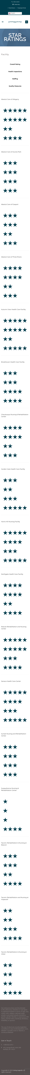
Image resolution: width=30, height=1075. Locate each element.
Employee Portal (22, 8)
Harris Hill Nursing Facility (10, 522)
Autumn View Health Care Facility (13, 309)
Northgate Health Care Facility (12, 574)
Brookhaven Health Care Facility (12, 362)
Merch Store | (12, 8)
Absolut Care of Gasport (9, 204)
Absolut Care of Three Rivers (11, 257)
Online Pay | (17, 4)
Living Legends (18, 1070)
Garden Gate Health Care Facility (13, 469)
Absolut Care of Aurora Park (11, 152)
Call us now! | (16, 1)
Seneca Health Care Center (11, 681)
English (12, 13)
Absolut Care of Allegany (10, 99)
